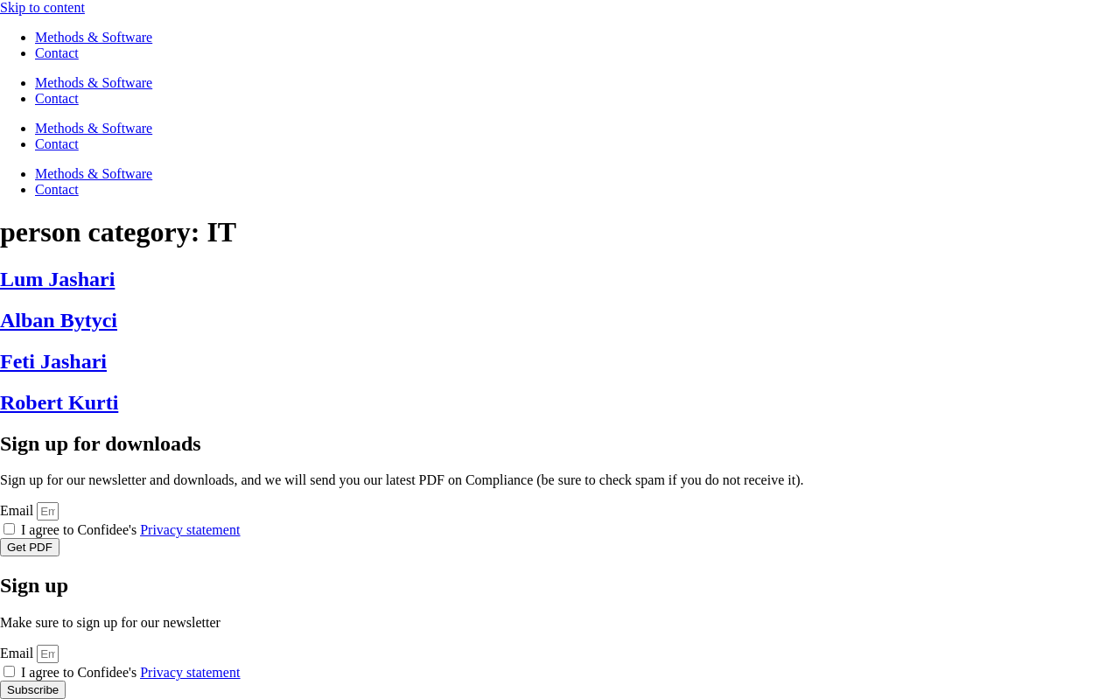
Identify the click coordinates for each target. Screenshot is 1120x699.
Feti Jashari (53, 361)
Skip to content (42, 7)
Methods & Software (93, 37)
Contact (57, 52)
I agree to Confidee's (130, 529)
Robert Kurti (59, 402)
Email (18, 510)
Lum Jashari (57, 279)
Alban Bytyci (58, 320)
